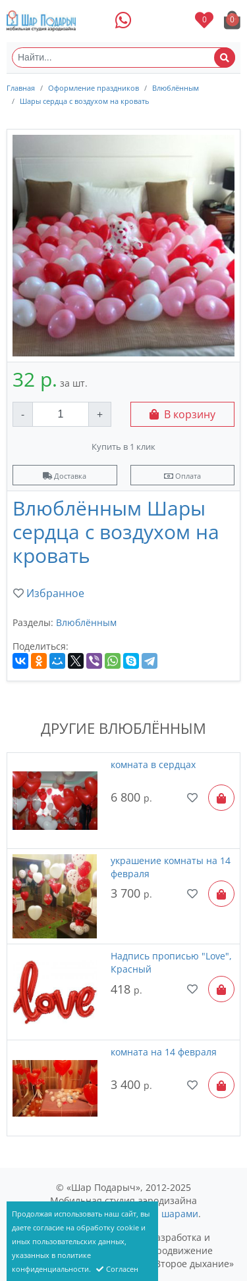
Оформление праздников (93, 88)
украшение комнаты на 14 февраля (171, 867)
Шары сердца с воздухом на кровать (84, 101)
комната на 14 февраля (164, 1052)
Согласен (117, 1269)
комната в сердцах (153, 764)
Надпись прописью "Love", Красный (171, 962)
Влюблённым (175, 88)
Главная (21, 88)
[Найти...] (123, 57)
